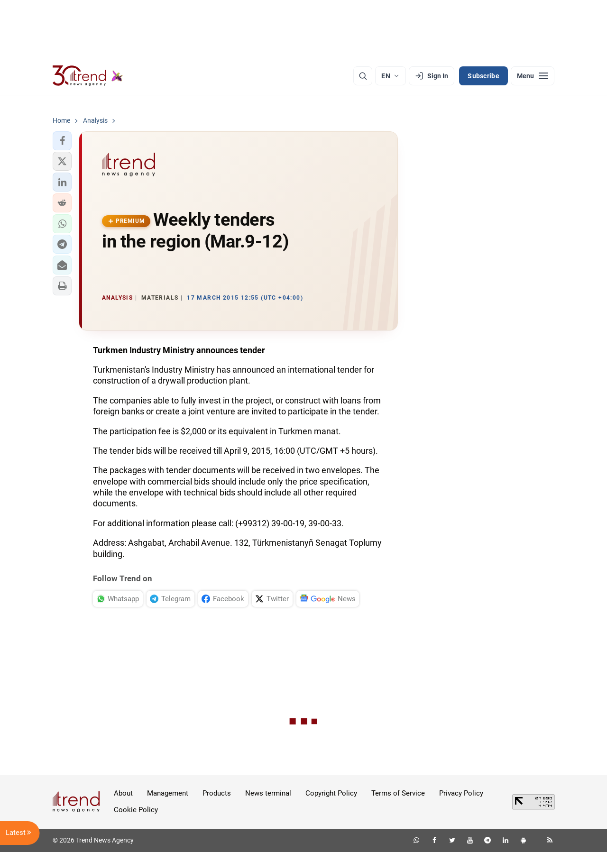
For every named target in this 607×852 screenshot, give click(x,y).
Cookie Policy (136, 810)
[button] (62, 141)
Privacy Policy (461, 793)
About (123, 793)
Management (167, 793)
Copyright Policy (331, 793)
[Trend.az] (88, 75)
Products (216, 793)
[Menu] (532, 75)
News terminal (268, 793)
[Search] (362, 75)
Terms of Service (398, 793)
